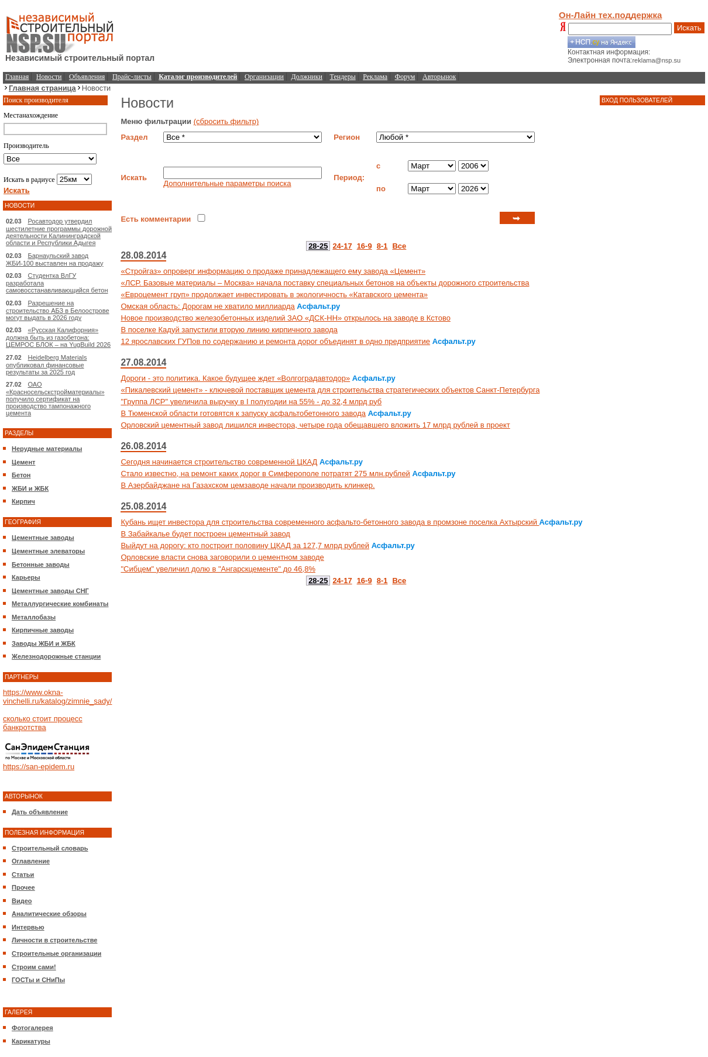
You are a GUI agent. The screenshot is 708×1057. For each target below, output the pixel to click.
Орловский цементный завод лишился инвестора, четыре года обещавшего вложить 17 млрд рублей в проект (315, 425)
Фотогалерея (32, 1027)
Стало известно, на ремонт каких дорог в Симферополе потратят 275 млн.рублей (265, 473)
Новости (49, 77)
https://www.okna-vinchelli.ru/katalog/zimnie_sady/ (57, 696)
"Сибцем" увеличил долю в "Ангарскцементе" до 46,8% (218, 568)
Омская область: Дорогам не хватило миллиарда (207, 306)
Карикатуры (31, 1041)
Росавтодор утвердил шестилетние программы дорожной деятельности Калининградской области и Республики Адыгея (59, 232)
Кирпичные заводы (43, 629)
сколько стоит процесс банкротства (43, 723)
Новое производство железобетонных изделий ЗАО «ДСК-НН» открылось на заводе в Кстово (285, 318)
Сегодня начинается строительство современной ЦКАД (219, 461)
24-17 (342, 246)
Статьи (23, 874)
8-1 (382, 246)
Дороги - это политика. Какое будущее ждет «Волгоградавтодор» (235, 378)
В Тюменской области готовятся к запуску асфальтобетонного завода (243, 413)
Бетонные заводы (41, 564)
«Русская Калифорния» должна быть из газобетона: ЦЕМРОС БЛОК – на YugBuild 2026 (58, 337)
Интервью (28, 927)
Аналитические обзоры (49, 913)
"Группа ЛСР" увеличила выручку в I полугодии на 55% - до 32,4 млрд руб (251, 401)
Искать (689, 27)
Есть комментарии (156, 219)
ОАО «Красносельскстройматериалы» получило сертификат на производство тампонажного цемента (55, 398)
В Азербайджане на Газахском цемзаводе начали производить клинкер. (247, 485)
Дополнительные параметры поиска (227, 183)
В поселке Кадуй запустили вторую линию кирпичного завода (229, 329)
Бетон (21, 474)
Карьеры (26, 577)
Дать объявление (40, 811)
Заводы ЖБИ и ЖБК (43, 643)
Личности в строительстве (54, 940)
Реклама (375, 77)
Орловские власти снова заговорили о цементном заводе (222, 557)
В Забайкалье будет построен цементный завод (205, 533)
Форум (405, 77)
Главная (17, 77)
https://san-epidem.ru (38, 766)
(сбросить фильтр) (226, 121)
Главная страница (42, 88)
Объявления (87, 77)
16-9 (364, 246)
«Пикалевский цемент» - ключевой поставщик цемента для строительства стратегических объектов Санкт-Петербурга (330, 389)
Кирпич (23, 501)
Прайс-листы (132, 77)
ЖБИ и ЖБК (30, 488)
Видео (22, 900)
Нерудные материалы (47, 448)
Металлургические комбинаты (60, 603)
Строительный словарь (50, 848)
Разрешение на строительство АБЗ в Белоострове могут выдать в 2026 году (57, 310)
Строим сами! (34, 966)
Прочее (23, 887)
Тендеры (343, 77)
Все (399, 246)
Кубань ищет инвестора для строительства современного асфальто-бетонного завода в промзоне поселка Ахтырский (330, 522)
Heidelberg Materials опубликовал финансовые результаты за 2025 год (46, 365)
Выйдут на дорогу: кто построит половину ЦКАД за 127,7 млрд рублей (245, 545)
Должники (306, 77)
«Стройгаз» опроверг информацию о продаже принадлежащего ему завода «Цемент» (273, 271)
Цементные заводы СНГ (50, 590)
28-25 (318, 246)
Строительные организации (56, 953)
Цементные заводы (43, 537)
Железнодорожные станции (56, 656)
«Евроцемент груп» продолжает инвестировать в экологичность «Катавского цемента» (274, 294)
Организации (264, 77)
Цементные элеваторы (48, 551)
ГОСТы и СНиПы (38, 979)
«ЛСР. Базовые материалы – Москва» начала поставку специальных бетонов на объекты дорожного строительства (325, 282)
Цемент (23, 462)
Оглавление (31, 861)
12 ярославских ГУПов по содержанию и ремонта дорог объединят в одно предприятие (275, 341)
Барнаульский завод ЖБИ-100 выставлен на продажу (55, 259)
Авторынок (439, 77)
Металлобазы (34, 617)
